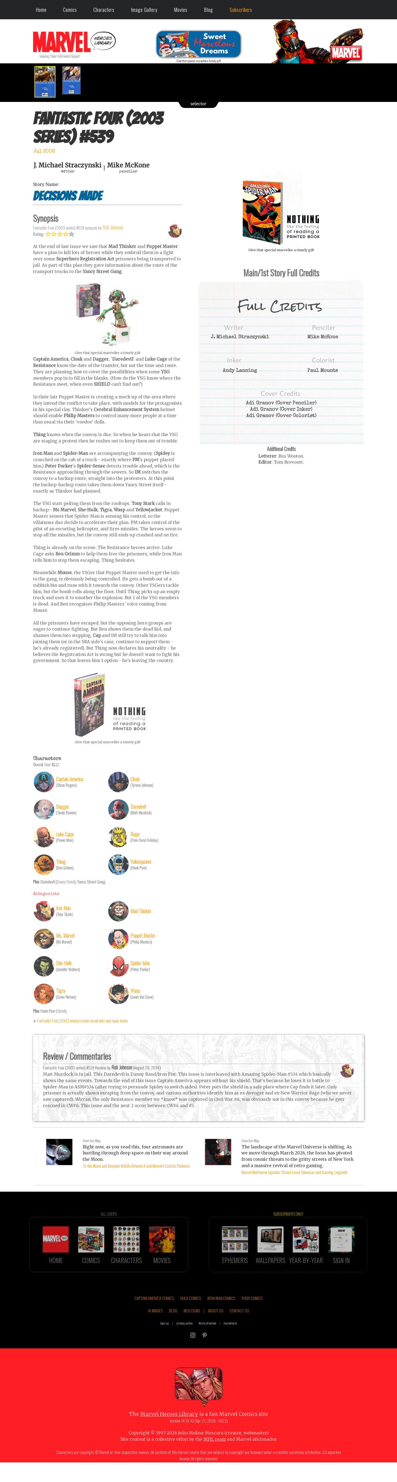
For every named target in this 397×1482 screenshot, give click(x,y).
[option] (47, 81)
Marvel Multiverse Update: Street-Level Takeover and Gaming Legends (294, 1172)
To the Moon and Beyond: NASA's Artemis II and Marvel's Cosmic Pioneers (136, 1166)
